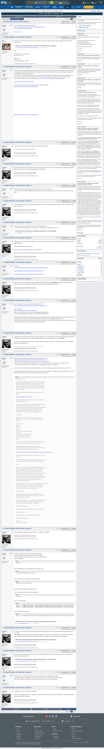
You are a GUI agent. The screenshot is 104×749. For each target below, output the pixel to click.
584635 (74, 163)
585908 (74, 672)
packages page (90, 226)
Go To (21, 19)
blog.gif (19, 232)
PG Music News (81, 30)
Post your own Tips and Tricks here (32, 11)
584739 (74, 262)
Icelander (58, 185)
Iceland (3, 161)
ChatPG (79, 16)
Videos (73, 734)
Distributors (19, 734)
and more (86, 113)
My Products (56, 738)
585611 (74, 550)
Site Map (87, 742)
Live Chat (55, 3)
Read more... (80, 50)
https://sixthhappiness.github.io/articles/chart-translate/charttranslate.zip (31, 267)
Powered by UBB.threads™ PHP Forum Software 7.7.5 (52, 748)
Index (39, 16)
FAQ (62, 13)
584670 (74, 200)
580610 (74, 142)
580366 (74, 37)
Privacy (82, 742)
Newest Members (82, 251)
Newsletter (76, 716)
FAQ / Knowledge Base (77, 730)
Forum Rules (56, 13)
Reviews (37, 738)
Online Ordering (65, 3)
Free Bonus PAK (94, 171)
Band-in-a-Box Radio (40, 732)
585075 (74, 333)
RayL (59, 66)
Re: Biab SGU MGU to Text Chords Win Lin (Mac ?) (17, 37)
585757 (74, 627)
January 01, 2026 (81, 181)
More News (80, 232)
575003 (74, 21)
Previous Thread (18, 16)
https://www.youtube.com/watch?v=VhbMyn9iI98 (25, 86)
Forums (13, 11)
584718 (74, 222)
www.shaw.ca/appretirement (26, 249)
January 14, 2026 (81, 126)
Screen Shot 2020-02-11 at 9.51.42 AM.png (27, 47)
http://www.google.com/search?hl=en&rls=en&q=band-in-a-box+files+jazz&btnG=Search (34, 452)
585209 (74, 354)
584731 (74, 237)
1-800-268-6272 (57, 1)
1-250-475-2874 (64, 1)
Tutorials (74, 736)
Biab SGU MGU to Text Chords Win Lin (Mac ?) (16, 21)
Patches (73, 729)
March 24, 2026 (81, 53)
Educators (18, 736)
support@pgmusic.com (35, 744)
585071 (74, 300)
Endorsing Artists (39, 734)
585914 (74, 687)
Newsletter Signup (57, 730)
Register (93, 11)
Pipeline (58, 37)
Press (17, 732)
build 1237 (89, 84)
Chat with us (68, 721)
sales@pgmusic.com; (27, 744)
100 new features (81, 157)
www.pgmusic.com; (19, 744)
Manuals (74, 732)
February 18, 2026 (82, 90)
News (54, 729)
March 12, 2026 (81, 63)
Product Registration (76, 738)
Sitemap (18, 738)
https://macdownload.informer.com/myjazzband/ (25, 310)
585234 (74, 528)
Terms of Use (76, 742)
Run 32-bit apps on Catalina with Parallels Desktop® (52, 78)
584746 (74, 278)
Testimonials (38, 736)
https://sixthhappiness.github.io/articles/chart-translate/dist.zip (29, 271)
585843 (74, 650)
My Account (56, 736)
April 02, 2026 (81, 33)
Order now (80, 121)
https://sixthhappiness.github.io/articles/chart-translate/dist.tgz (29, 274)
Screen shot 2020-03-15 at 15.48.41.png (27, 641)
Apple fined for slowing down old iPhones (24, 81)
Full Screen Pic (17, 31)
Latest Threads (47, 13)
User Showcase (38, 730)
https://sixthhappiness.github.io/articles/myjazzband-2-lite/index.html (30, 305)
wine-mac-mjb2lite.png (23, 623)
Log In (99, 11)
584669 (74, 185)
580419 (74, 66)
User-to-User (19, 11)
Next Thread (59, 16)
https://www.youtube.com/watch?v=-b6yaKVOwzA (26, 114)
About (17, 729)
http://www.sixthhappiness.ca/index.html (24, 396)
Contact (18, 730)
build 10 (79, 58)
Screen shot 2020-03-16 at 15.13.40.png (27, 661)
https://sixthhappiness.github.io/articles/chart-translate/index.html (29, 27)
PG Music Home (5, 11)
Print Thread (14, 19)
